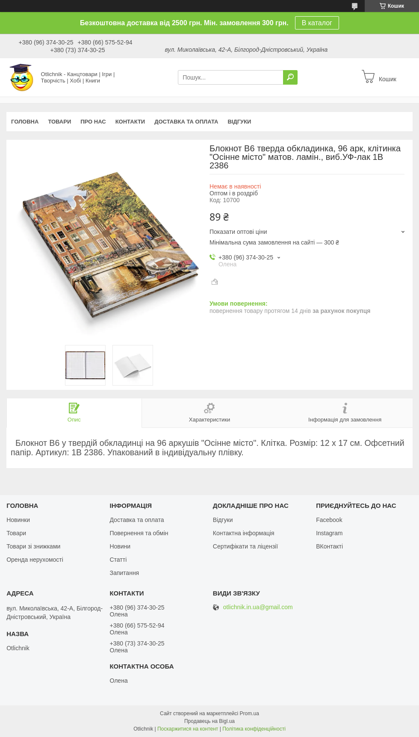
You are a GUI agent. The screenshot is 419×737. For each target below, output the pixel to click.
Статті (118, 559)
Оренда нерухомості (34, 559)
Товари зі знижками (33, 546)
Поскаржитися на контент (187, 729)
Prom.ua (249, 713)
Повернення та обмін (138, 533)
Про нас (93, 121)
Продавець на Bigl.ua (209, 721)
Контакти (130, 121)
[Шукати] (290, 77)
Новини (119, 546)
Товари (59, 121)
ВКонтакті (329, 546)
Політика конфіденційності (254, 729)
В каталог (317, 23)
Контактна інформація (243, 533)
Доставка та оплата (186, 121)
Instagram (329, 533)
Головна (24, 121)
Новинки (18, 519)
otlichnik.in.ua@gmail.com (258, 607)
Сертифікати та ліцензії (245, 546)
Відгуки (239, 121)
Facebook (329, 519)
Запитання (124, 572)
